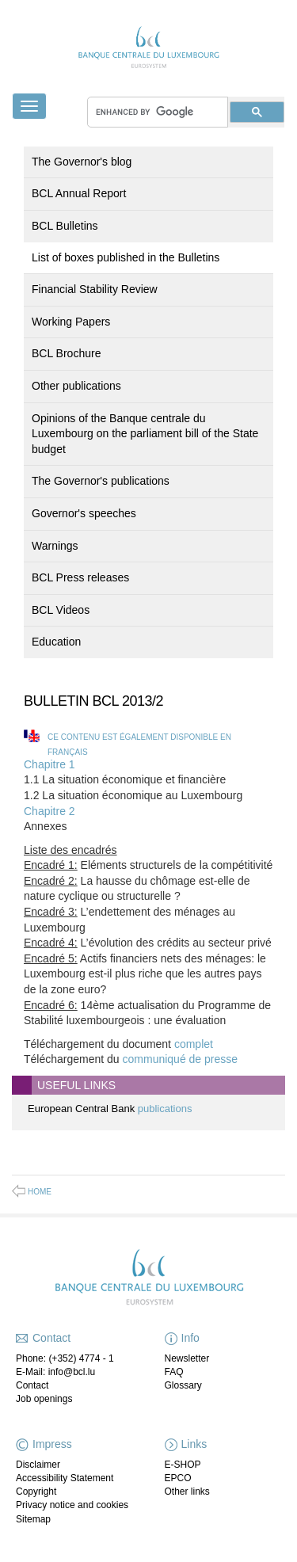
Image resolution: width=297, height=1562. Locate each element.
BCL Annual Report (79, 193)
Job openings (44, 1398)
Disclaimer (38, 1464)
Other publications (76, 385)
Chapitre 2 (49, 811)
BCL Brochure (66, 353)
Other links (187, 1491)
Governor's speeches (84, 513)
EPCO (178, 1478)
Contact (32, 1385)
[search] (157, 112)
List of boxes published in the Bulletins (125, 257)
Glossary (183, 1385)
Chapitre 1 (49, 764)
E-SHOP (183, 1464)
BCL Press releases (80, 577)
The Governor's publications (100, 480)
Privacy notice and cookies (72, 1505)
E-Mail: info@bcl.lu (55, 1371)
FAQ (174, 1371)
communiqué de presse (180, 1059)
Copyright (36, 1491)
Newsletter (187, 1358)
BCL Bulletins (65, 225)
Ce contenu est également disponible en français (139, 745)
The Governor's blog (81, 161)
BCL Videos (60, 610)
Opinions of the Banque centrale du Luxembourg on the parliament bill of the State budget (145, 433)
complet (193, 1044)
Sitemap (33, 1519)
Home (39, 1191)
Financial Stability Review (95, 289)
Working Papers (71, 321)
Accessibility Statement (64, 1478)
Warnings (55, 545)
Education (56, 641)
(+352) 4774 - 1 (80, 1358)
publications (165, 1108)
